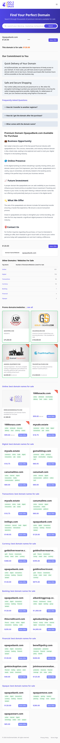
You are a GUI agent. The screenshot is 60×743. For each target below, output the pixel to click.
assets (11, 672)
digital (52, 428)
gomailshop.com (42, 450)
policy (35, 653)
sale (43, 430)
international (16, 527)
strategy (42, 698)
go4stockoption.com (15, 666)
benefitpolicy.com (42, 645)
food (40, 399)
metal (11, 556)
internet (12, 475)
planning (36, 698)
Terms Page (54, 737)
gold (6, 554)
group (51, 604)
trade (47, 428)
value (45, 672)
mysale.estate (40, 424)
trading (13, 670)
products (48, 454)
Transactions (6, 279)
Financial (5, 293)
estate (47, 430)
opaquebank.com (29, 253)
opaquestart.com (13, 713)
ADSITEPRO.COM (9, 331)
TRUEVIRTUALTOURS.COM (40, 364)
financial (48, 527)
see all (30, 307)
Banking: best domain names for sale (18, 591)
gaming (43, 696)
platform (17, 480)
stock (24, 670)
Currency (5, 284)
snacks (51, 399)
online (35, 397)
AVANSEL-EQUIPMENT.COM (12, 364)
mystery (49, 696)
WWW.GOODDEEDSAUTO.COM (13, 410)
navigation (36, 696)
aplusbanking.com (43, 618)
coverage (49, 651)
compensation (37, 649)
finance (11, 554)
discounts (19, 428)
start (19, 719)
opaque (36, 530)
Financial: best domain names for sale (19, 638)
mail (35, 459)
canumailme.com (13, 471)
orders (45, 399)
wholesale (41, 397)
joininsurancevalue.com (46, 666)
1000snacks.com (42, 393)
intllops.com (11, 521)
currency (36, 527)
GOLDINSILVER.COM (38, 331)
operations (8, 530)
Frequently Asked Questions (14, 100)
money (7, 556)
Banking (4, 289)
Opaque (4, 298)
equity (6, 672)
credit (20, 625)
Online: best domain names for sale (18, 386)
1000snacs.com (12, 424)
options (19, 670)
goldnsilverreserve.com (46, 550)
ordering (17, 430)
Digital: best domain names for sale (18, 444)
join (41, 672)
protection (45, 649)
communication (9, 480)
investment (18, 672)
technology (8, 719)
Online (4, 269)
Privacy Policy (44, 737)
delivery (36, 399)
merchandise (49, 397)
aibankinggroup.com (44, 597)
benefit (40, 653)
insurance (36, 651)
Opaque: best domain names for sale (18, 686)
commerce (36, 428)
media (15, 478)
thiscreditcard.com (14, 618)
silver (16, 556)
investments (18, 554)
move (47, 698)
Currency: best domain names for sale (19, 543)
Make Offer (53, 40)
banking (42, 527)
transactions (37, 430)
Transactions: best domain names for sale (20, 494)
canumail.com (40, 471)
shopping (49, 457)
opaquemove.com (42, 692)
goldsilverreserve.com (16, 550)
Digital (4, 274)
